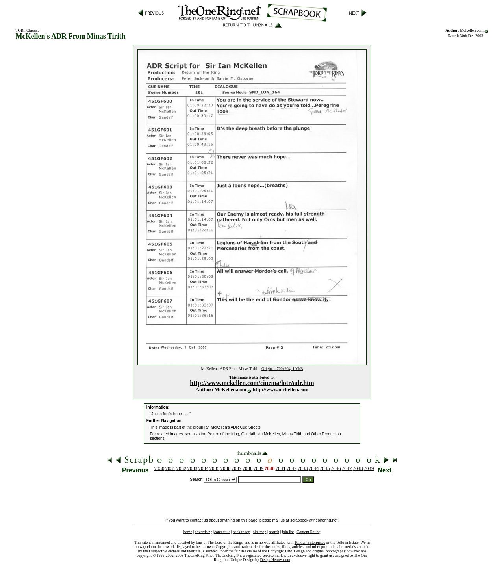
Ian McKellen (268, 434)
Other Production (326, 434)
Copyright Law (280, 551)
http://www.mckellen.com (281, 389)
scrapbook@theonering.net (313, 520)
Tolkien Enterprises (310, 542)
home (187, 532)
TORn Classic (27, 30)
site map (260, 532)
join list (288, 532)
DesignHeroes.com (275, 560)
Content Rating (308, 532)
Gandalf (248, 434)
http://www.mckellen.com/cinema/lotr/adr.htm (252, 382)
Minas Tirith (292, 434)
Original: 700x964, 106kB (282, 368)
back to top (241, 532)
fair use (240, 551)
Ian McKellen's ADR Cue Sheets (232, 427)
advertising (203, 532)
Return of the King (223, 434)
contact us (222, 532)
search (274, 532)
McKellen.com (472, 30)
